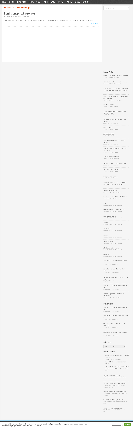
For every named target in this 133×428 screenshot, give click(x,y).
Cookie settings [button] (117, 425)
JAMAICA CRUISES (109, 105)
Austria (69, 2)
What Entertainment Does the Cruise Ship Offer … (115, 149)
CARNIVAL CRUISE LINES (111, 157)
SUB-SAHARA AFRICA (110, 216)
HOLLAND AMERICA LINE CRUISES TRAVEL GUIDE (114, 141)
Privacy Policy (21, 2)
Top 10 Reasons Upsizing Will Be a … (115, 391)
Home (4, 2)
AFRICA (105, 222)
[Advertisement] (51, 47)
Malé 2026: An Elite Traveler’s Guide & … (115, 261)
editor (8, 16)
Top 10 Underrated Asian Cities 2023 (115, 383)
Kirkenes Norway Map (121, 366)
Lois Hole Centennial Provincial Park (115, 197)
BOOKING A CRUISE (109, 176)
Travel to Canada (108, 241)
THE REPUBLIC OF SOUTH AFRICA (114, 209)
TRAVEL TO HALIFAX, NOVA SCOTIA (114, 163)
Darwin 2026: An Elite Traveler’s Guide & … (115, 278)
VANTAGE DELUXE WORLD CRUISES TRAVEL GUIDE (114, 120)
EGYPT (105, 203)
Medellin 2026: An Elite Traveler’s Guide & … (114, 270)
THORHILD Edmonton (110, 190)
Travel (15, 16)
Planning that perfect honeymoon (19, 13)
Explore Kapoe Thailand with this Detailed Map (114, 294)
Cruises (38, 2)
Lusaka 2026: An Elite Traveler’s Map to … (115, 286)
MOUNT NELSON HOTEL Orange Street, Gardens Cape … (115, 97)
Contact (11, 2)
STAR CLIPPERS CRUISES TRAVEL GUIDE (115, 75)
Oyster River (117, 359)
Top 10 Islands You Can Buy (112, 375)
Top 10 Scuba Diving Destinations (114, 400)
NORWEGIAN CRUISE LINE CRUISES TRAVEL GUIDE (114, 112)
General (31, 2)
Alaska (53, 2)
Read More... (95, 23)
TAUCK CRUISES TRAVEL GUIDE (113, 169)
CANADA (106, 254)
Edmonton (85, 2)
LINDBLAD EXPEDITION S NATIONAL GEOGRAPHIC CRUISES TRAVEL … (114, 183)
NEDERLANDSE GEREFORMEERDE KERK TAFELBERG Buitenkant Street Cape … (115, 89)
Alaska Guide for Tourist (111, 248)
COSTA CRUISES (108, 127)
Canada (77, 2)
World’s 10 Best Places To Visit (113, 408)
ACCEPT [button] (127, 425)
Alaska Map (107, 229)
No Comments (24, 16)
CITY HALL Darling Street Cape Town (115, 82)
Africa (46, 2)
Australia (61, 2)
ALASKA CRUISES (108, 134)
